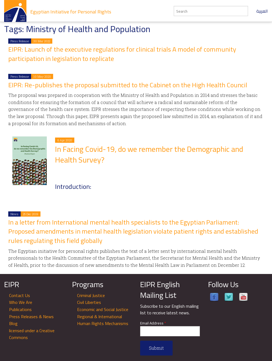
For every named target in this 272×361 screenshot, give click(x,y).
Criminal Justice (91, 295)
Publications (20, 309)
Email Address (153, 323)
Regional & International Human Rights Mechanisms (102, 320)
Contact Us (19, 295)
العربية (262, 11)
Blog (13, 323)
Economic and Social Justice (102, 309)
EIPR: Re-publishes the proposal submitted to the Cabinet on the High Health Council (127, 85)
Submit (156, 348)
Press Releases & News (31, 316)
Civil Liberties (89, 302)
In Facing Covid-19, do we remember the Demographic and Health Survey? (149, 154)
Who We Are (20, 302)
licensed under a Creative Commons (32, 334)
